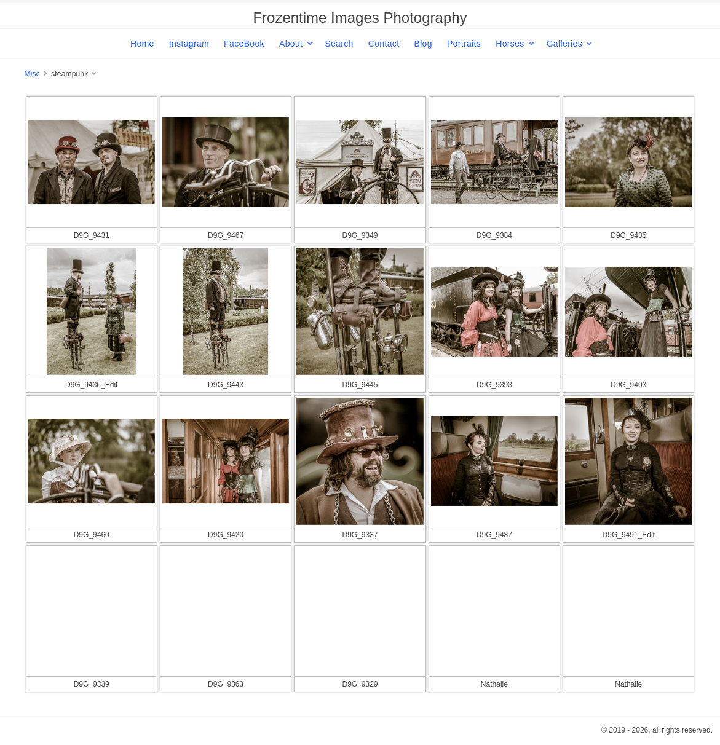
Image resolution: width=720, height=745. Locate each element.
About (291, 44)
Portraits (464, 44)
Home (142, 44)
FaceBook (244, 44)
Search (339, 44)
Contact (384, 44)
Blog (423, 44)
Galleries (564, 44)
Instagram (189, 44)
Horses (510, 44)
